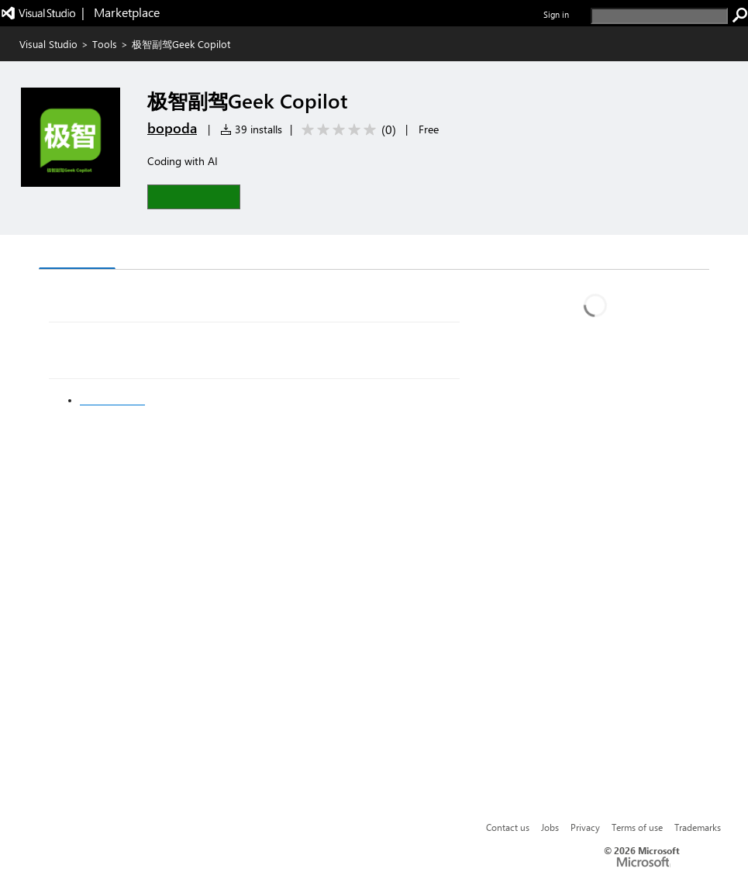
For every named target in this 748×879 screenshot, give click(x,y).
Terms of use (637, 827)
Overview (77, 253)
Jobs (550, 827)
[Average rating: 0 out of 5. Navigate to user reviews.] (346, 130)
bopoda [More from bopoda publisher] (172, 128)
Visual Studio (48, 43)
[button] (193, 196)
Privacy (585, 827)
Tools (104, 43)
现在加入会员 (112, 400)
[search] (659, 16)
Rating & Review (173, 253)
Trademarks (697, 827)
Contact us (507, 827)
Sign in (556, 14)
